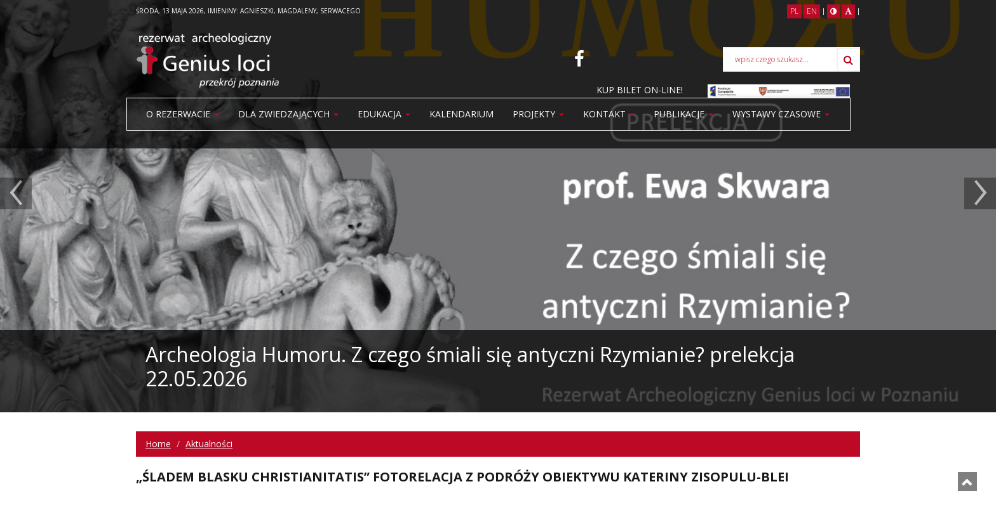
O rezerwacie (182, 114)
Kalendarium (461, 114)
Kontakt (609, 114)
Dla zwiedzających (288, 114)
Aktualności (208, 444)
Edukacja (384, 114)
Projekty (538, 114)
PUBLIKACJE (683, 114)
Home (158, 444)
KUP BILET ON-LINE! (639, 90)
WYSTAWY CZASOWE (781, 114)
